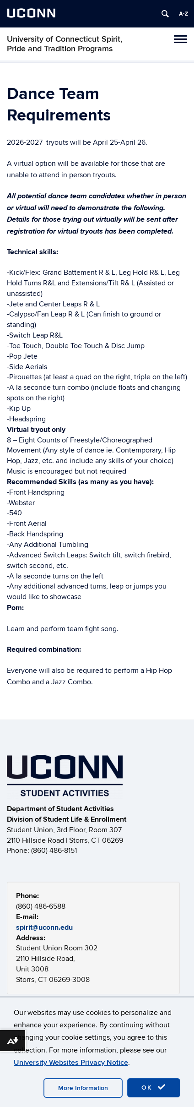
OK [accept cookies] (153, 1087)
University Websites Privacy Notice (71, 1062)
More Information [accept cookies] (83, 1088)
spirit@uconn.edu (44, 927)
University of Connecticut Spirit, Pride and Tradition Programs (64, 44)
